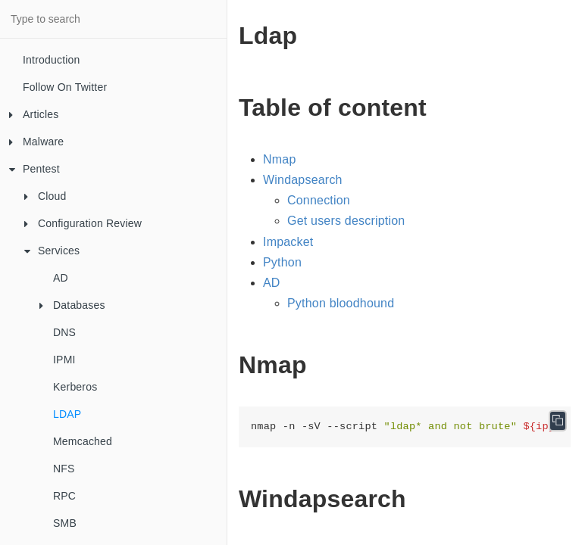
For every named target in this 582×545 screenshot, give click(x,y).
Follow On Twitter (65, 87)
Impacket (288, 241)
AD (60, 278)
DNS (64, 332)
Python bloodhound (340, 303)
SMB (65, 523)
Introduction (51, 60)
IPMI (64, 359)
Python (282, 262)
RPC (64, 496)
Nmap (279, 159)
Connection (318, 200)
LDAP (67, 414)
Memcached (82, 441)
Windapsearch (303, 179)
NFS (64, 468)
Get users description (346, 220)
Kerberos (75, 387)
